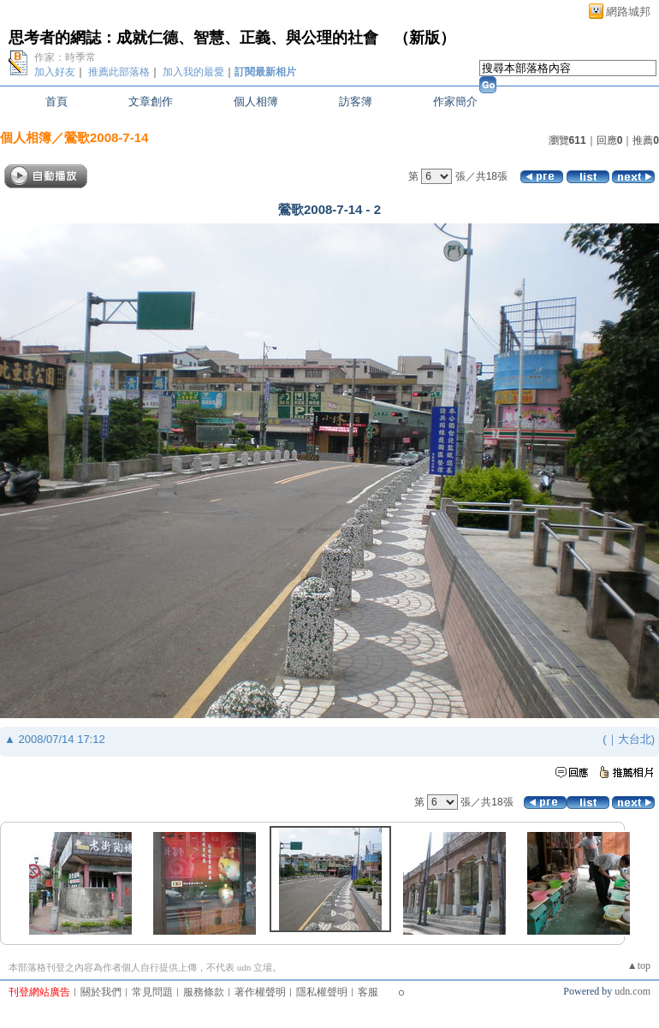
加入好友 (54, 72)
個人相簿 (256, 101)
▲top (638, 966)
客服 (368, 992)
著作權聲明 (260, 992)
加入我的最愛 (193, 72)
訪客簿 (355, 101)
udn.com (632, 991)
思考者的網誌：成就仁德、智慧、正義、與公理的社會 (193, 37)
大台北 (634, 739)
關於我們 (101, 992)
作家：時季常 (65, 57)
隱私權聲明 (321, 992)
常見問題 (152, 992)
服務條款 (203, 992)
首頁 (56, 101)
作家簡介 (455, 101)
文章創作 (150, 101)
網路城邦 (628, 11)
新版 (424, 37)
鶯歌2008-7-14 (106, 137)
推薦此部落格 (119, 72)
